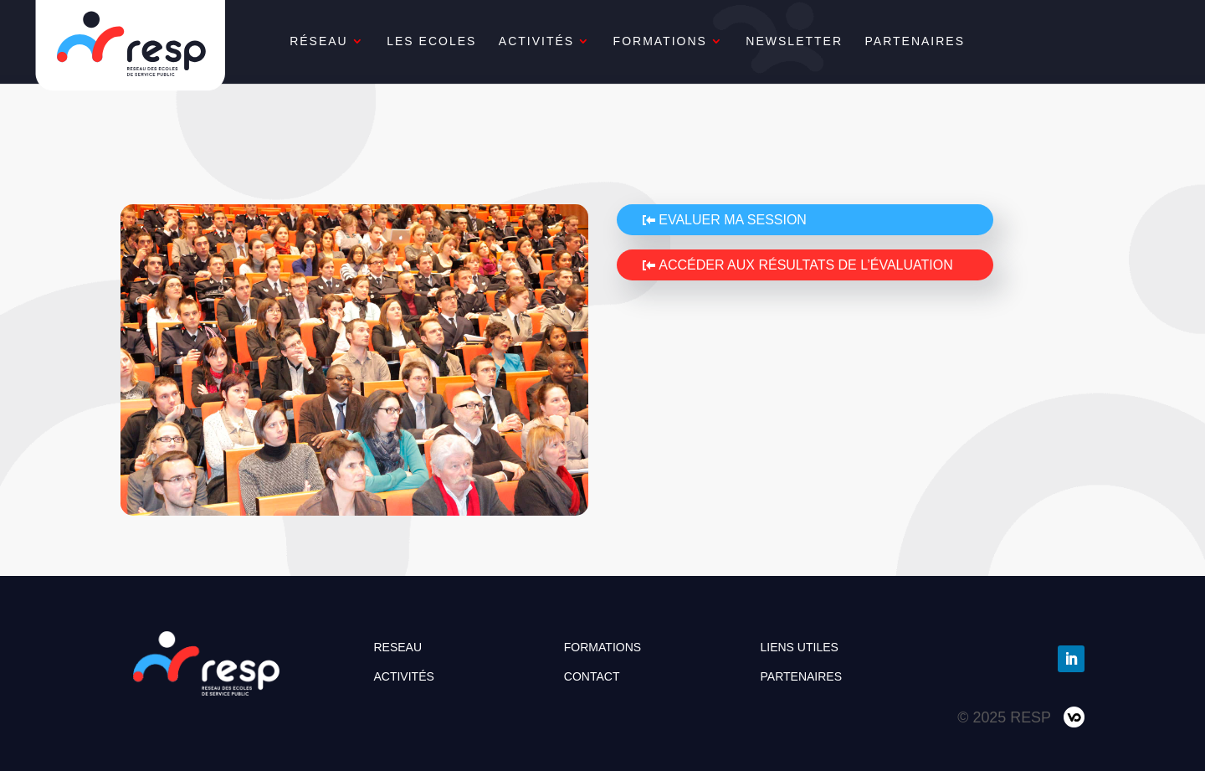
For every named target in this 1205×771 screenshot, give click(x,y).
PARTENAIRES (955, 41)
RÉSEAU (358, 41)
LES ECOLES (470, 41)
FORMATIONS (699, 41)
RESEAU (397, 647)
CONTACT (592, 676)
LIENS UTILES (799, 647)
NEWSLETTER (834, 41)
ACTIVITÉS (575, 41)
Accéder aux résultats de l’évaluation (806, 265)
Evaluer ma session (733, 220)
